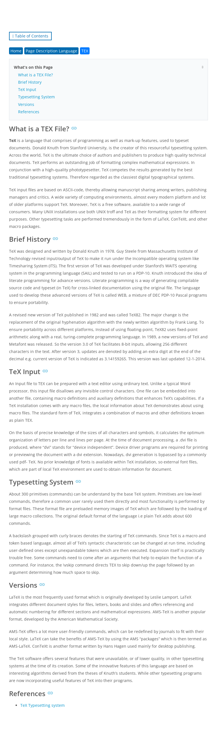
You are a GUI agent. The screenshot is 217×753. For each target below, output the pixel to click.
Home (15, 51)
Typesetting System (36, 96)
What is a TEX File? (35, 74)
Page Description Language (51, 51)
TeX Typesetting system (42, 705)
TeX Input (27, 89)
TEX (84, 51)
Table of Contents (30, 36)
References (28, 111)
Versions (26, 104)
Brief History (30, 82)
